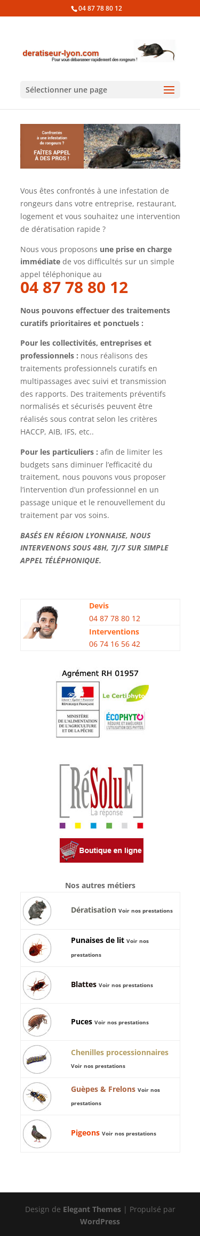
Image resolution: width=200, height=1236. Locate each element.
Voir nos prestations (145, 910)
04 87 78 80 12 (100, 8)
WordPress (100, 1221)
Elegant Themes (92, 1209)
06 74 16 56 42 (114, 644)
